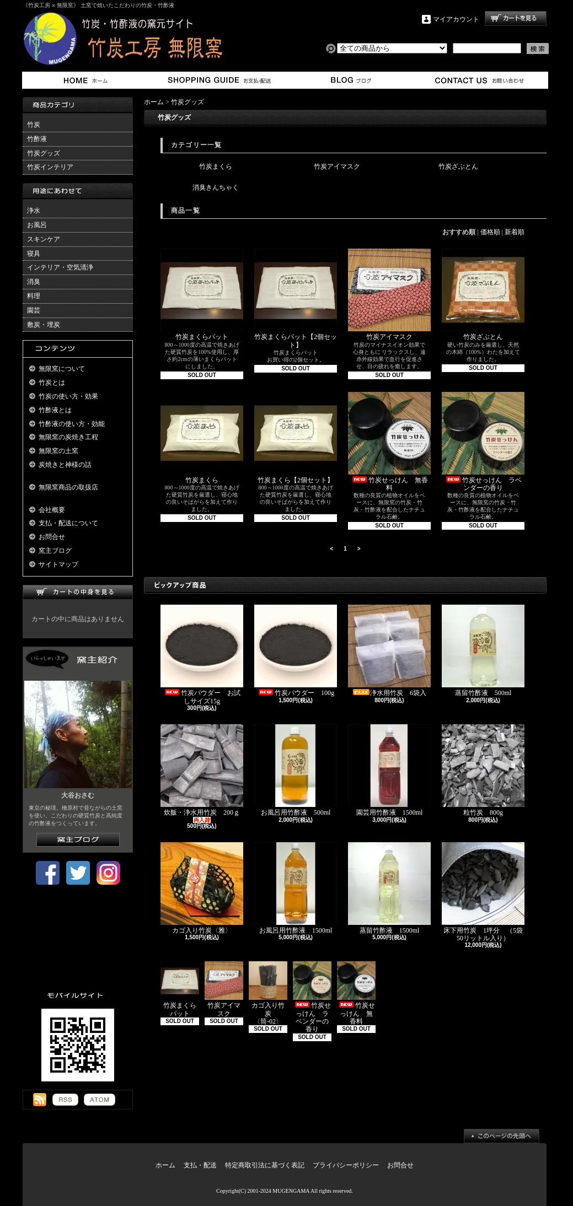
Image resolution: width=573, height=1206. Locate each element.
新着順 (514, 232)
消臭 (33, 282)
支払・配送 (200, 1165)
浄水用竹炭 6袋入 (390, 651)
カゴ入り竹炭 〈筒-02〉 (268, 993)
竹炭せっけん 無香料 (389, 442)
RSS (65, 1100)
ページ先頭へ (501, 1136)
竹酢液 (37, 139)
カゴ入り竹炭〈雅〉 (201, 888)
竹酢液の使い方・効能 (72, 424)
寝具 (33, 253)
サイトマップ (58, 564)
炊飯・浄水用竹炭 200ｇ (201, 773)
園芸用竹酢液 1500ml (389, 770)
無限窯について (62, 369)
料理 (33, 296)
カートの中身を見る (78, 592)
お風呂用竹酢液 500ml (295, 770)
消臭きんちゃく (215, 187)
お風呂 (37, 225)
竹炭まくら (215, 166)
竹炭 (33, 124)
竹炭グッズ (43, 153)
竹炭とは (52, 382)
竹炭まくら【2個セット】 (295, 438)
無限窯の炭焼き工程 (68, 437)
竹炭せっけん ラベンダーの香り (483, 442)
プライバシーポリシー (346, 1165)
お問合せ (480, 80)
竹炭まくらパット (201, 295)
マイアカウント (456, 19)
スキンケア (43, 239)
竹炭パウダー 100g (295, 651)
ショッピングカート (516, 18)
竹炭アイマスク (337, 166)
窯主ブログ (349, 80)
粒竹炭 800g (483, 770)
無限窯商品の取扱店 (68, 487)
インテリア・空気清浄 (60, 267)
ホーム (88, 80)
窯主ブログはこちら (78, 840)
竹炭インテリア (50, 167)
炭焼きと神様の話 (65, 465)
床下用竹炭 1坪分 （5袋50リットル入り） (483, 892)
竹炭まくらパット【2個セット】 (295, 298)
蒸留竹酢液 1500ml (389, 888)
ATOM (99, 1100)
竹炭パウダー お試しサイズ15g (201, 654)
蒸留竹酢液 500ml (483, 651)
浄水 (33, 210)
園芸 (33, 310)
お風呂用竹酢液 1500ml (296, 888)
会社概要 (52, 510)
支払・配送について (218, 80)
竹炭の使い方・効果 (68, 396)
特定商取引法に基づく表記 (264, 1165)
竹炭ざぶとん (458, 166)
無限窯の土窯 (58, 451)
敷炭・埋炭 (43, 325)
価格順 (490, 232)
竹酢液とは (55, 410)
